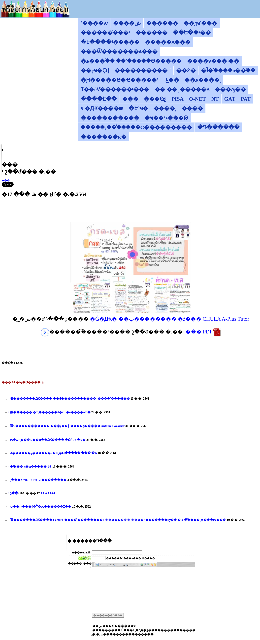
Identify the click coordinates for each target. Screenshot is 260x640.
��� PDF (203, 332)
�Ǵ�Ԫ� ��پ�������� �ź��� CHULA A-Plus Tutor (169, 319)
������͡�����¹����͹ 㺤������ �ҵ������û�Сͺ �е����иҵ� (49, 412)
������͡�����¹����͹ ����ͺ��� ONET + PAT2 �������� (37, 479)
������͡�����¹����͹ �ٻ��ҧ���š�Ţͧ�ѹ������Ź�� (39, 506)
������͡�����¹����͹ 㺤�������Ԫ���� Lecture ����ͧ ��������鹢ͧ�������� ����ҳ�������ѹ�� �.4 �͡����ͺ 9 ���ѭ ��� (117, 520)
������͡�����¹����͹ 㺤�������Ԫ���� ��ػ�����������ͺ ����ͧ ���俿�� (69, 398)
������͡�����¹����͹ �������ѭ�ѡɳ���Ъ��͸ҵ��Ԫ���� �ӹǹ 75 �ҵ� (47, 439)
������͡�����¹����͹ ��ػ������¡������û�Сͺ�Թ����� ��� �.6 (52, 453)
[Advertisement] (130, 214)
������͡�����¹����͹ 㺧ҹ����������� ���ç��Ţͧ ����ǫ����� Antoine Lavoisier (66, 426)
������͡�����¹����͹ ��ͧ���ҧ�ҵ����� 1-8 (30, 466)
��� (6, 180)
